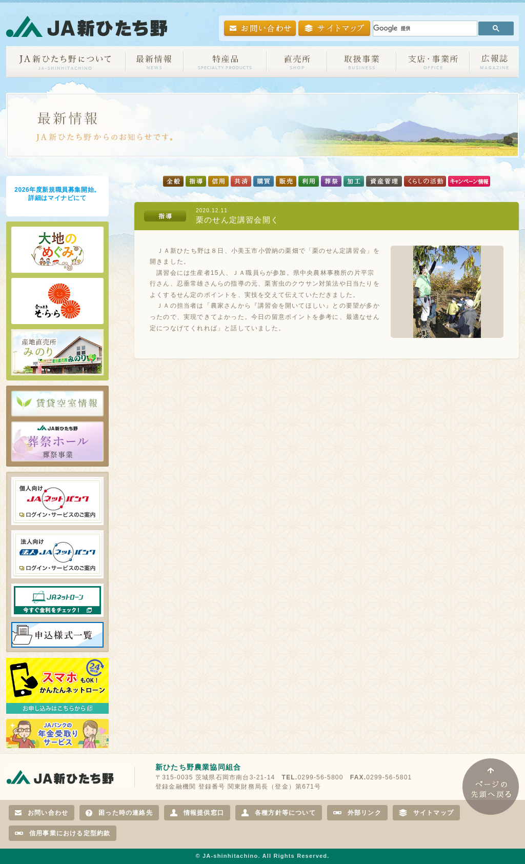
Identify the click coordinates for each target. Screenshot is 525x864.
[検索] (424, 28)
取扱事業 (361, 61)
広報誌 (494, 61)
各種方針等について (278, 812)
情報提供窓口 (197, 812)
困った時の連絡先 (119, 812)
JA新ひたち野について (66, 61)
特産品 (225, 61)
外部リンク (357, 812)
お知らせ (155, 61)
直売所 (297, 61)
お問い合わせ (41, 812)
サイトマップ (426, 812)
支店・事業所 (433, 61)
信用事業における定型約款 (62, 833)
